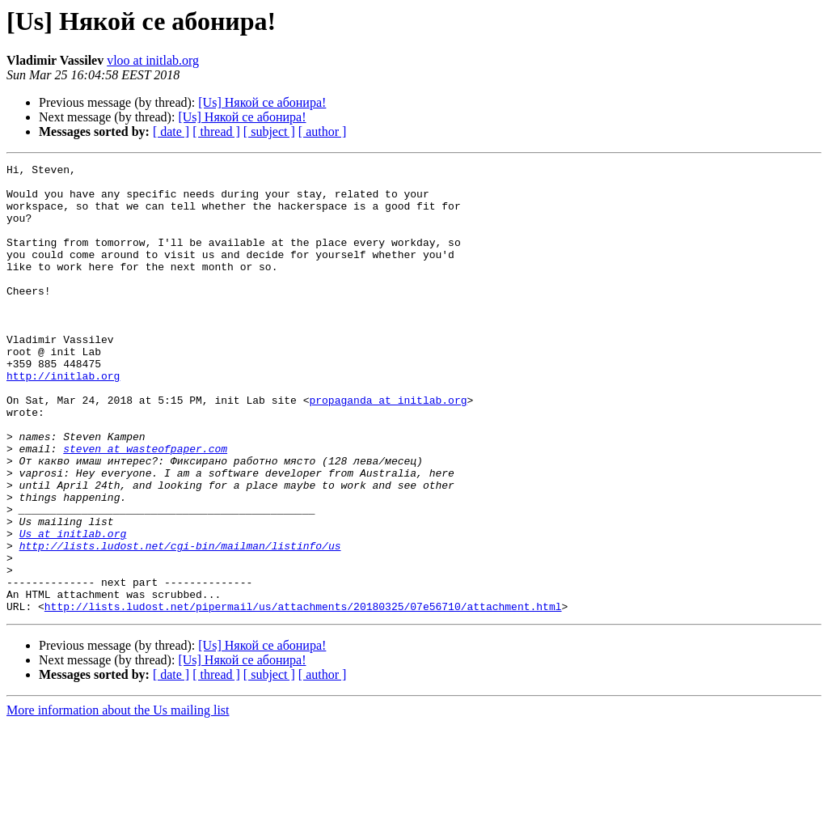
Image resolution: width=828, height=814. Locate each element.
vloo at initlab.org (153, 60)
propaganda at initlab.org (388, 448)
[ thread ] (216, 131)
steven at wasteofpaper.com (145, 506)
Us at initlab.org (73, 608)
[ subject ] (269, 131)
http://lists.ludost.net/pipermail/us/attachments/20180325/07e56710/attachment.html (303, 696)
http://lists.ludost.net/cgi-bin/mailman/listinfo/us (180, 623)
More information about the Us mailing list (118, 800)
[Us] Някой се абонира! (262, 102)
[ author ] (322, 131)
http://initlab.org (63, 419)
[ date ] (171, 131)
